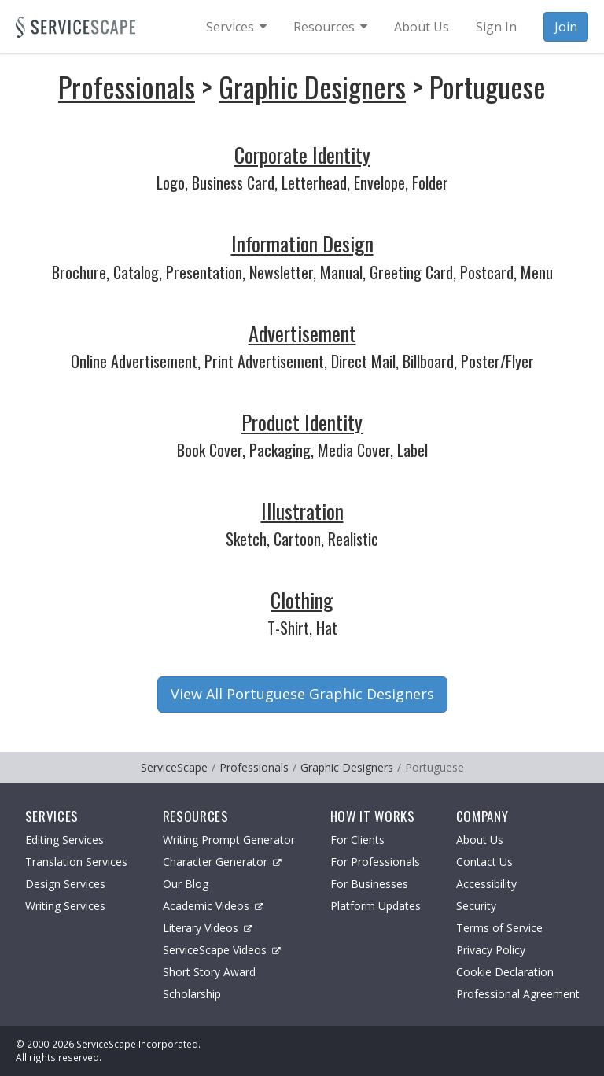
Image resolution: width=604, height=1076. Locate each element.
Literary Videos (207, 927)
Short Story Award (209, 971)
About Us (479, 839)
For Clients (357, 839)
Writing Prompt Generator (229, 839)
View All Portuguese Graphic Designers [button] (302, 693)
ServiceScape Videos (222, 949)
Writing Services (65, 905)
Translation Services (76, 861)
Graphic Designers (312, 86)
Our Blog (185, 883)
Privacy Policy (490, 949)
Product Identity (302, 422)
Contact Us (484, 861)
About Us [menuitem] (421, 26)
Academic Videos (213, 905)
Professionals (126, 86)
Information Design (302, 243)
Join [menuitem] (565, 26)
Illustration (302, 511)
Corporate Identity (302, 154)
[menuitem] (236, 26)
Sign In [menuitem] (496, 26)
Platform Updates (375, 905)
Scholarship (192, 993)
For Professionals (375, 861)
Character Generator (222, 861)
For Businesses (369, 883)
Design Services (65, 883)
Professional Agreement (518, 993)
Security (476, 905)
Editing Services (64, 839)
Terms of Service (499, 927)
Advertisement (302, 333)
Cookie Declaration (505, 971)
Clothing (302, 599)
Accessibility (486, 883)
